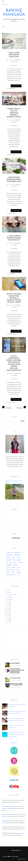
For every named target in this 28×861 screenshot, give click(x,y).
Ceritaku (18, 557)
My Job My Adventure (10, 569)
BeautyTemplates (15, 856)
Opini (17, 569)
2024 (8, 601)
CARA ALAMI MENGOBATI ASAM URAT (14, 55)
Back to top (22, 859)
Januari (9, 599)
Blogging (8, 557)
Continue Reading (16, 85)
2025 (8, 590)
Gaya (7, 562)
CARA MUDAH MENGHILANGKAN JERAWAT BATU (14, 179)
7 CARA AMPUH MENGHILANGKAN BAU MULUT (14, 238)
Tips (18, 574)
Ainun (3, 800)
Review (13, 572)
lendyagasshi (5, 820)
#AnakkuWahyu (17, 552)
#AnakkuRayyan (9, 552)
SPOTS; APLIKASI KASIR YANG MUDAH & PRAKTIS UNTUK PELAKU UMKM (14, 298)
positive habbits (18, 800)
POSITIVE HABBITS (12, 594)
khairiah (4, 833)
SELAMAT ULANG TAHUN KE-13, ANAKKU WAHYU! (16, 684)
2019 (8, 612)
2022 (8, 606)
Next (22, 45)
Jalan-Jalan (20, 562)
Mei (8, 592)
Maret (9, 597)
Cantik (13, 557)
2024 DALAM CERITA (15, 678)
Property (8, 572)
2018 (8, 615)
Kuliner (13, 567)
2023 (8, 603)
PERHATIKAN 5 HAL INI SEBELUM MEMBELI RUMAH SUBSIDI (14, 113)
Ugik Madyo (5, 827)
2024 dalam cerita (21, 827)
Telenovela (19, 572)
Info (15, 562)
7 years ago (10, 59)
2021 (8, 608)
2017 (8, 617)
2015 (8, 621)
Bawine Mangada (14, 13)
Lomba (18, 567)
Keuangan (8, 567)
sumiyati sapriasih (6, 814)
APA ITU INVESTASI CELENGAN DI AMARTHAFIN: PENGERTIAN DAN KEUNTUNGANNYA (17, 670)
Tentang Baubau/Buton (11, 574)
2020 (8, 610)
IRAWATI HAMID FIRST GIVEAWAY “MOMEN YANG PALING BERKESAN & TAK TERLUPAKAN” (16, 734)
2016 (8, 619)
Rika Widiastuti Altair (7, 806)
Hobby (11, 562)
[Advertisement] (14, 641)
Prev (18, 45)
